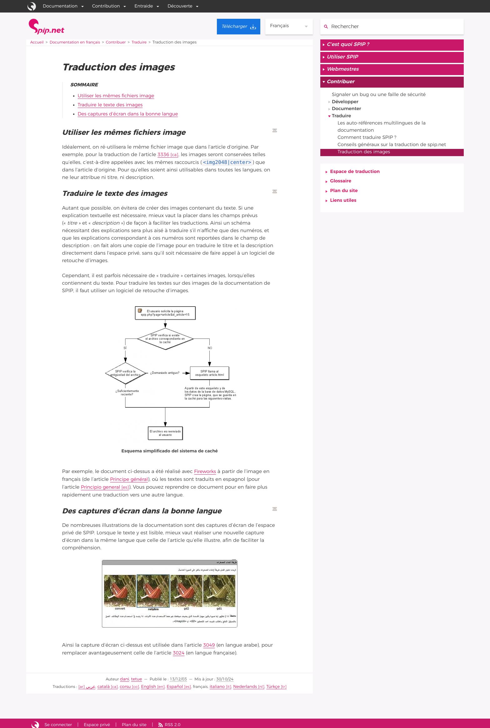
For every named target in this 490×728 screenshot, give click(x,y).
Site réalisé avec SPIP (35, 722)
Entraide (143, 6)
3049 (209, 643)
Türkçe (268, 684)
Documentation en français (76, 42)
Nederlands (242, 684)
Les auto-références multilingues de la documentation (384, 131)
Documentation (60, 6)
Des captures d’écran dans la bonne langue (130, 113)
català (107, 684)
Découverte (180, 6)
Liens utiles (344, 207)
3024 (179, 651)
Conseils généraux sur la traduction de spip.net (395, 150)
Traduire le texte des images (112, 104)
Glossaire (341, 187)
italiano (216, 684)
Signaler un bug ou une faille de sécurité (381, 97)
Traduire (144, 42)
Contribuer (119, 42)
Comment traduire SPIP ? (369, 142)
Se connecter (59, 721)
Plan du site (344, 197)
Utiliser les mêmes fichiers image (118, 96)
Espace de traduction (356, 177)
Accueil (37, 42)
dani (125, 677)
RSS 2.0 (177, 721)
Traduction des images (365, 157)
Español (174, 684)
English (150, 684)
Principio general (101, 485)
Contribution (106, 6)
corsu (127, 684)
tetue (136, 677)
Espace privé (99, 721)
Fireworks (205, 470)
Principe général (130, 478)
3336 (164, 153)
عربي (94, 684)
